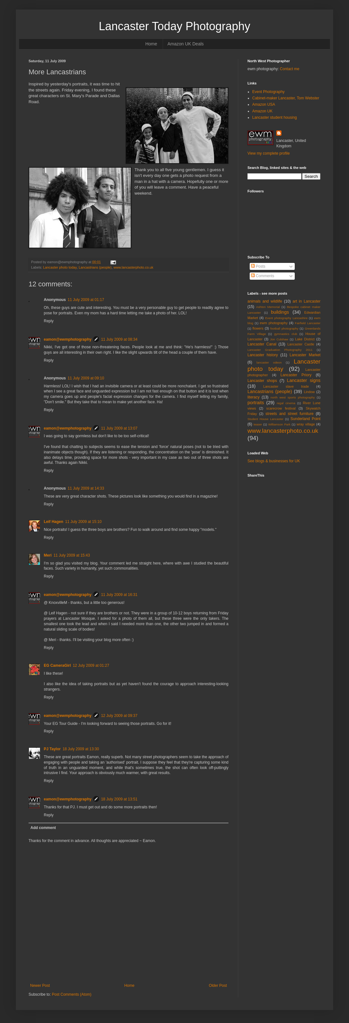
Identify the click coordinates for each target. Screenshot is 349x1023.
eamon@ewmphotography (67, 339)
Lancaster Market (305, 355)
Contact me (289, 69)
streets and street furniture (289, 413)
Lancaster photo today (60, 267)
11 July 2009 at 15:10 (83, 521)
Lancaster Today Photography (174, 26)
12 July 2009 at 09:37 (119, 715)
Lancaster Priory (296, 375)
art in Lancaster (306, 301)
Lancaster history (262, 355)
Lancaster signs (303, 380)
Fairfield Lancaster (307, 323)
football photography (284, 328)
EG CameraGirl (57, 665)
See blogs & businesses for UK (273, 461)
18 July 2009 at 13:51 (119, 799)
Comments (262, 276)
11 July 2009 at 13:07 (119, 428)
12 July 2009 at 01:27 (91, 665)
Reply (49, 321)
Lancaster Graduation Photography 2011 (280, 349)
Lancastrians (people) (95, 267)
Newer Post (40, 985)
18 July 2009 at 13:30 (81, 749)
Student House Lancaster (265, 419)
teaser (258, 424)
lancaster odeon (269, 362)
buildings (280, 312)
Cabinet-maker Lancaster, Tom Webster (285, 98)
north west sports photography (293, 397)
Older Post (218, 985)
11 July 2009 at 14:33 (86, 488)
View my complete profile (268, 153)
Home (151, 43)
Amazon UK (262, 111)
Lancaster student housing (274, 117)
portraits (255, 402)
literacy (253, 397)
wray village (306, 424)
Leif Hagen (53, 521)
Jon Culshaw (279, 339)
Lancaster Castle (300, 344)
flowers (258, 328)
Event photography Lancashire (286, 318)
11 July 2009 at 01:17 (86, 300)
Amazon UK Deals (186, 43)
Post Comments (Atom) (71, 994)
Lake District (305, 339)
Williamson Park (279, 424)
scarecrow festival (280, 408)
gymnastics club (285, 334)
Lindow (309, 392)
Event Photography (268, 92)
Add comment (43, 828)
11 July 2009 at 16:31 (119, 594)
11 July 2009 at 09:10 (86, 378)
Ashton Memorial (268, 307)
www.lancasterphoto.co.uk (133, 267)
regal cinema (286, 403)
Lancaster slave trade (286, 386)
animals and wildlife (264, 301)
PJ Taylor (52, 749)
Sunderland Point (305, 419)
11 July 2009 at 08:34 (119, 339)
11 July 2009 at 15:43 (72, 555)
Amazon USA (263, 104)
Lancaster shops (262, 380)
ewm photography (274, 323)
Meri (48, 555)
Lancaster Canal (261, 344)
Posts (258, 266)
